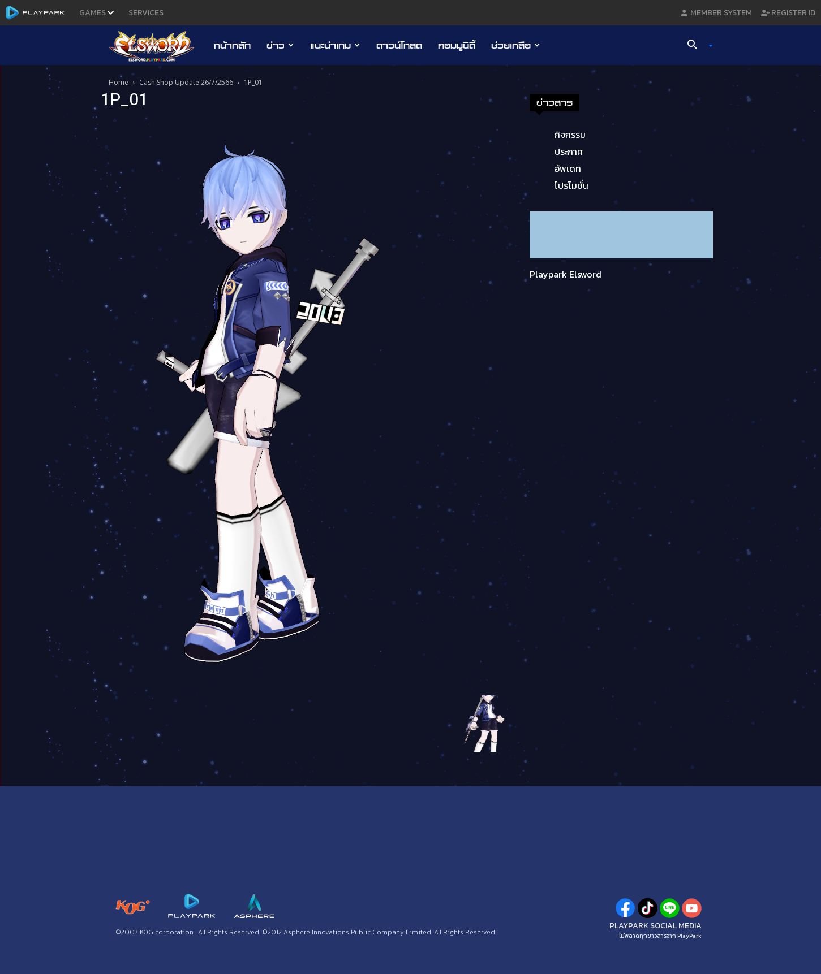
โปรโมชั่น (571, 185)
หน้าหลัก (232, 45)
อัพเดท (568, 168)
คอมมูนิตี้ (456, 45)
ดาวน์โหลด (399, 45)
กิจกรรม (570, 134)
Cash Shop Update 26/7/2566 (186, 82)
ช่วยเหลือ (515, 45)
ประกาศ (569, 151)
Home (118, 82)
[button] (695, 46)
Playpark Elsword (565, 274)
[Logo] (158, 45)
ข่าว (280, 45)
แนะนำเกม (335, 45)
